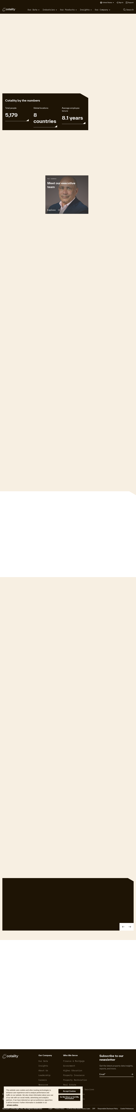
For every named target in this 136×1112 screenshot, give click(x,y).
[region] (43, 1097)
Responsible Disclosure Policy (108, 1109)
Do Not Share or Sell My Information (69, 1097)
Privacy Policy (59, 1109)
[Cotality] (9, 9)
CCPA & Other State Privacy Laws (78, 1109)
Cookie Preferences (127, 1109)
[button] (108, 2)
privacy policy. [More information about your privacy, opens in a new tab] (12, 1105)
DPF (93, 1109)
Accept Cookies (69, 1091)
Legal (50, 1109)
